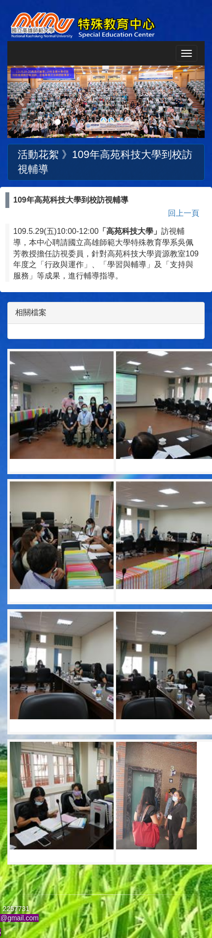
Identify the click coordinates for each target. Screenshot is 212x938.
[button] (22, 102)
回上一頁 (183, 213)
